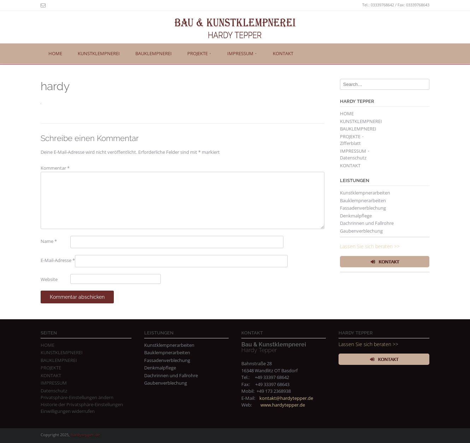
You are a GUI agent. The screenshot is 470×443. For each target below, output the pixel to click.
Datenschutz (353, 158)
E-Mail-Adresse (58, 260)
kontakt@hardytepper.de (286, 398)
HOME (55, 53)
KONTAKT (283, 53)
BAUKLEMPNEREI (153, 53)
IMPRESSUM (54, 383)
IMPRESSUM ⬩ (242, 53)
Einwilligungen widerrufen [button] (68, 411)
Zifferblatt (350, 143)
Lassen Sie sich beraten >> (370, 246)
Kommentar (55, 168)
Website (49, 279)
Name (49, 241)
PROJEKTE (51, 368)
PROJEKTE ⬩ (199, 53)
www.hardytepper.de (282, 405)
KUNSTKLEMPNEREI (99, 53)
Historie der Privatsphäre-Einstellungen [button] (82, 404)
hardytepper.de (85, 434)
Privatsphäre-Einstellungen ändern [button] (77, 397)
